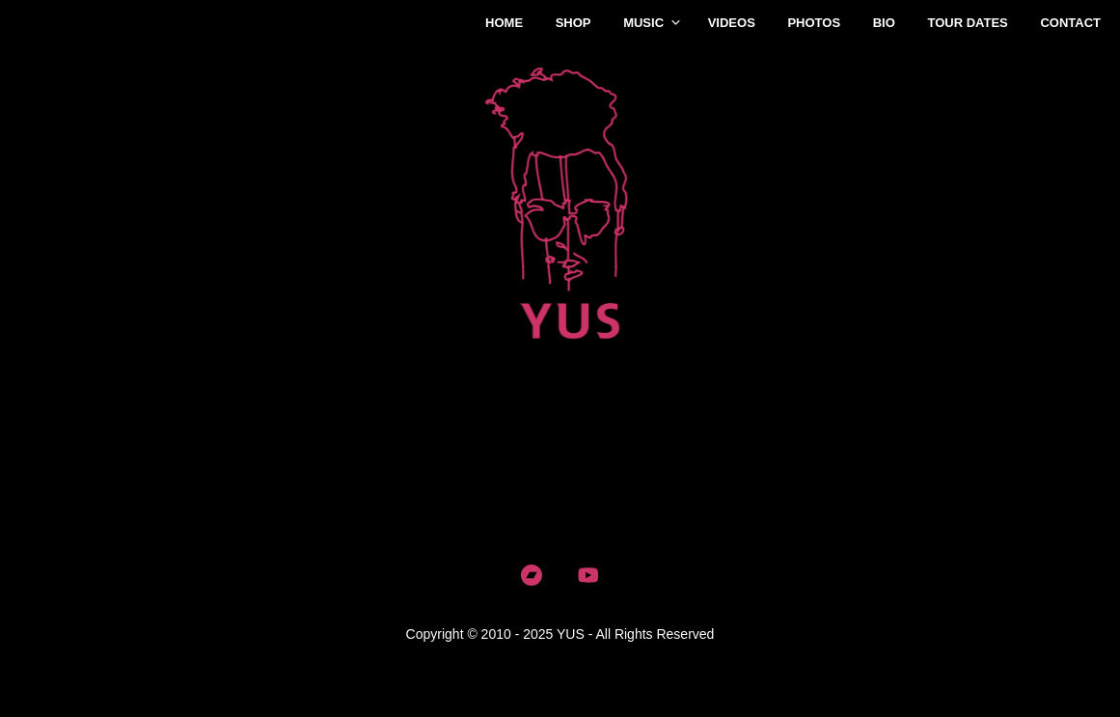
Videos (731, 22)
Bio (884, 22)
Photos (813, 22)
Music (643, 22)
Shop (573, 22)
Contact (1070, 22)
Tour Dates (967, 22)
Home (504, 22)
